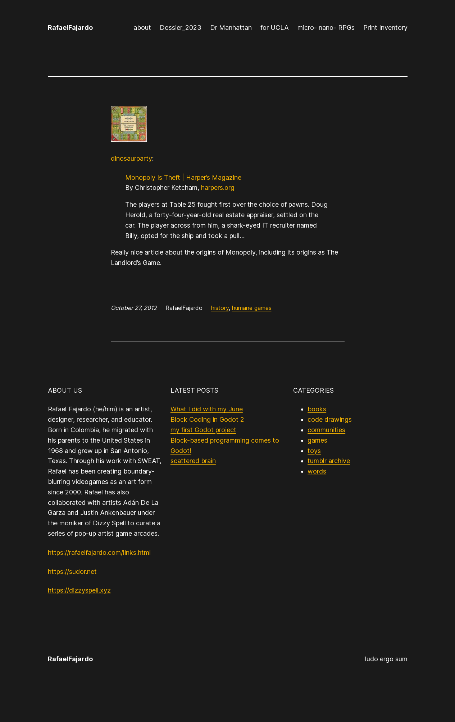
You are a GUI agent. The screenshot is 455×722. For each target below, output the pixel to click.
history (220, 307)
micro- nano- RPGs (326, 27)
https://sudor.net (72, 571)
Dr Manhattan (231, 27)
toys (314, 450)
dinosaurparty (131, 158)
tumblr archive (329, 461)
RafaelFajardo (70, 27)
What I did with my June (206, 409)
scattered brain (193, 461)
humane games (252, 307)
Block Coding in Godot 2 (207, 419)
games (317, 440)
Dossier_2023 (180, 27)
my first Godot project (203, 430)
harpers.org (218, 187)
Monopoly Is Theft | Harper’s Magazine (183, 177)
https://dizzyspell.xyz (79, 590)
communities (326, 430)
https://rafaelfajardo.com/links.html (99, 552)
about (142, 27)
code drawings (330, 419)
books (317, 409)
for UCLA (274, 27)
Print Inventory (385, 27)
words (317, 471)
